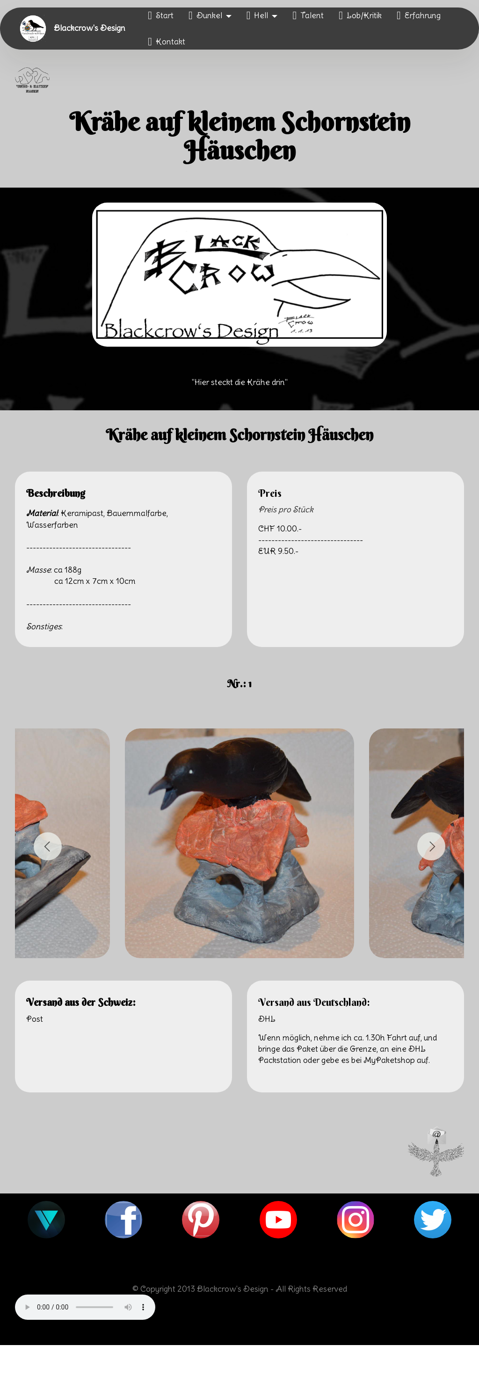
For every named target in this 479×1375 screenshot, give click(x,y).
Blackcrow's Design (89, 28)
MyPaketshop (389, 1060)
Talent (308, 15)
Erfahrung (419, 15)
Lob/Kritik (360, 15)
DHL (267, 1019)
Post (34, 1019)
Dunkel (205, 15)
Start (161, 15)
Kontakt (166, 41)
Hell (258, 15)
